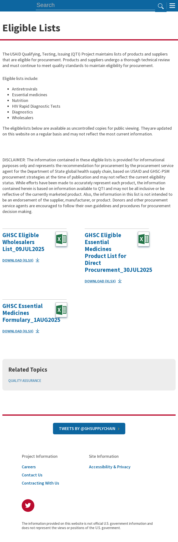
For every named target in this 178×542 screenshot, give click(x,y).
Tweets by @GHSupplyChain (87, 428)
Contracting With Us (40, 483)
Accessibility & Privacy (110, 466)
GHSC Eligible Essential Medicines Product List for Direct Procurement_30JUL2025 (118, 252)
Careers (29, 466)
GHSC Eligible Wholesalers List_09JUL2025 (23, 242)
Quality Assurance (24, 380)
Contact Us (32, 475)
